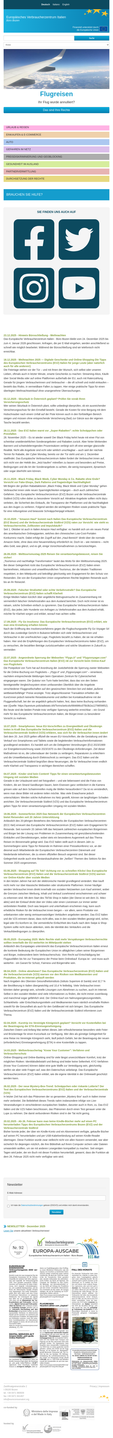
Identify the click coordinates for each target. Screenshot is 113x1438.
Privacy (93, 1386)
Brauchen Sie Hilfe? (24, 194)
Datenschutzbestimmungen (32, 1205)
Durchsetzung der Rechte (25, 178)
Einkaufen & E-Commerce (23, 134)
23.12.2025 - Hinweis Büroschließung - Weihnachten (35, 335)
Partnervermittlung (21, 171)
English (65, 4)
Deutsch (45, 4)
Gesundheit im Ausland (22, 164)
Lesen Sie (8, 1231)
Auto (9, 142)
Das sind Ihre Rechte (56, 110)
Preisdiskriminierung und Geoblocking (34, 156)
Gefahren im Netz (18, 149)
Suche (91, 38)
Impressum (104, 1386)
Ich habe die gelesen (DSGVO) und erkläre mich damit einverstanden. (48, 1205)
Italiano (56, 4)
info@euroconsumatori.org (16, 1399)
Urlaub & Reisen (17, 127)
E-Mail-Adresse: (15, 1193)
